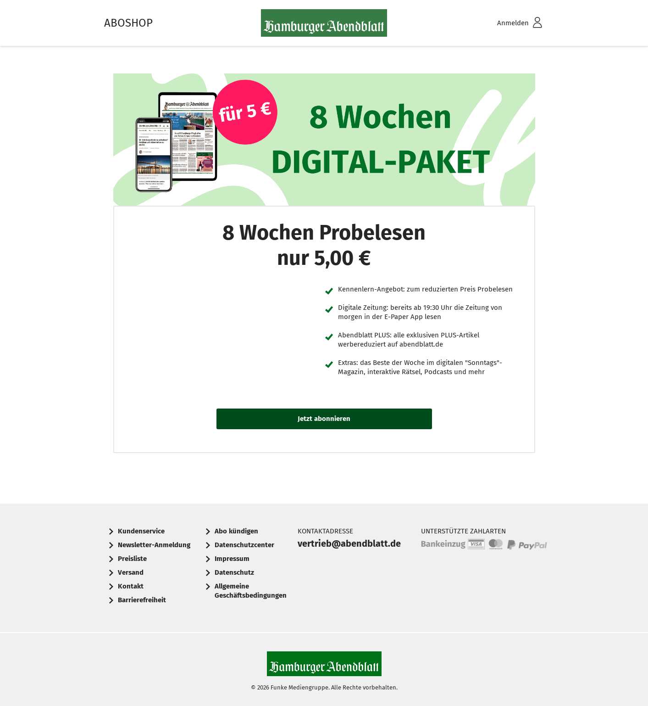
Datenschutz (234, 572)
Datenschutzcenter (244, 545)
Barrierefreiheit (142, 600)
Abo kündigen (236, 531)
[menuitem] (507, 23)
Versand (131, 572)
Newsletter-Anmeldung (154, 545)
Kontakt (131, 586)
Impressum (232, 559)
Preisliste (132, 559)
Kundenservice (141, 531)
